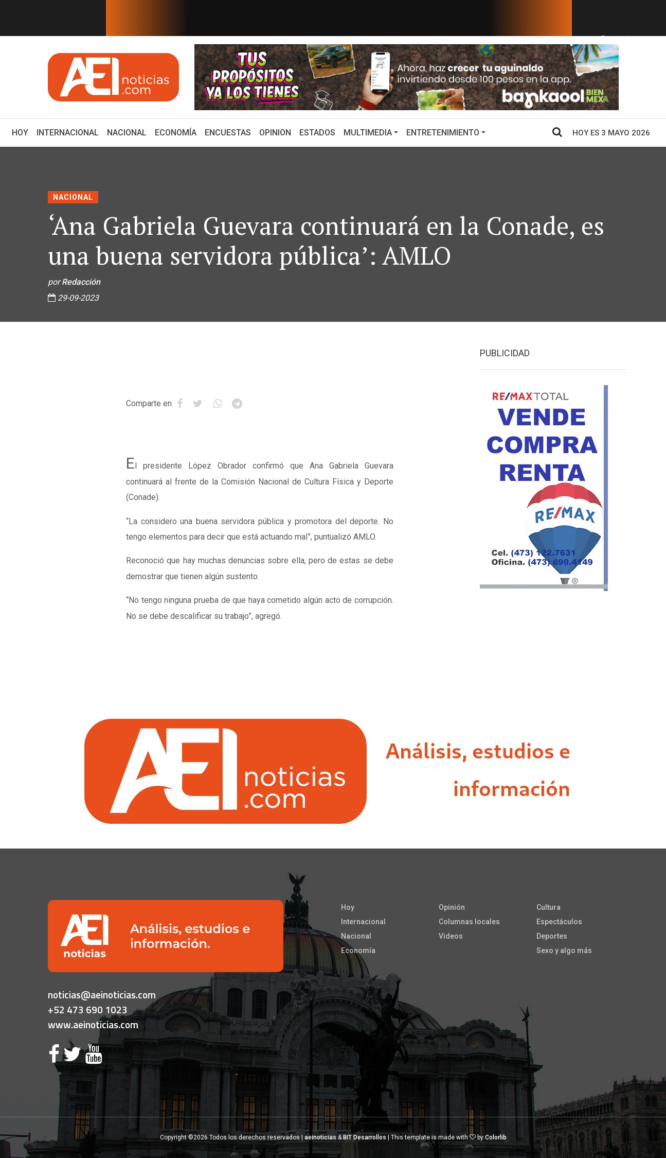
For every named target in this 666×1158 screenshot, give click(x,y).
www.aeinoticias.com (93, 1024)
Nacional (127, 132)
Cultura (548, 907)
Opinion (275, 132)
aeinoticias (320, 1137)
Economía (175, 132)
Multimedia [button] (368, 132)
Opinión (452, 907)
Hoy (22, 131)
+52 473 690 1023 (88, 1009)
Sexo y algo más (564, 950)
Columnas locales (469, 922)
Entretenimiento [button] (442, 132)
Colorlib (496, 1137)
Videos (451, 936)
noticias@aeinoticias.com (102, 994)
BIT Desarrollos (364, 1137)
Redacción (81, 282)
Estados (317, 132)
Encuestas (228, 132)
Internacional (68, 132)
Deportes (551, 936)
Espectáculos (559, 922)
